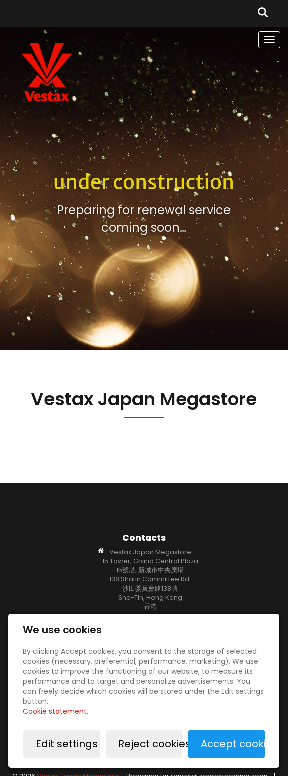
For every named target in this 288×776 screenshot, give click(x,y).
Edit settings (67, 744)
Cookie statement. (55, 711)
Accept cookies (233, 744)
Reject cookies (150, 744)
